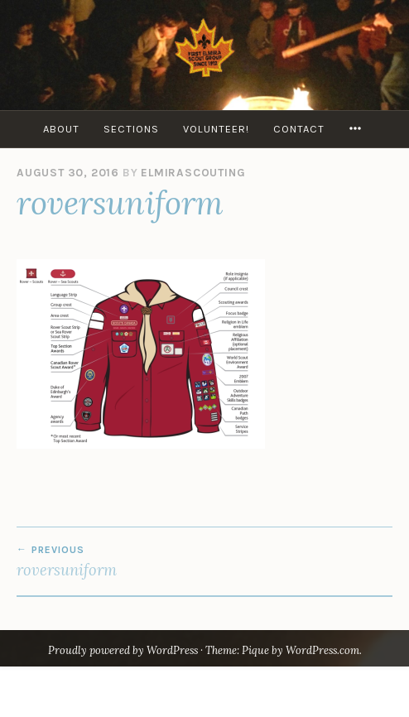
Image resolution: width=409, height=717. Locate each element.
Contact (299, 129)
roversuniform (204, 561)
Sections (131, 129)
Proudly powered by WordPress (123, 650)
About (61, 129)
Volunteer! (216, 129)
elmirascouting (193, 172)
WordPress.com (322, 650)
